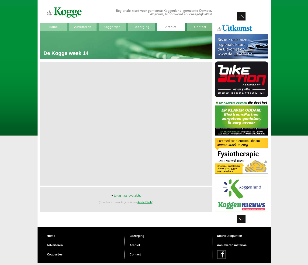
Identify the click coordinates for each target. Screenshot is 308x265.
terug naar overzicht (127, 195)
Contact (200, 27)
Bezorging (141, 27)
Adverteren (82, 27)
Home (53, 27)
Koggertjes (112, 27)
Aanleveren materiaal (232, 245)
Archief (170, 27)
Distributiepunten (229, 236)
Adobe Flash (145, 202)
